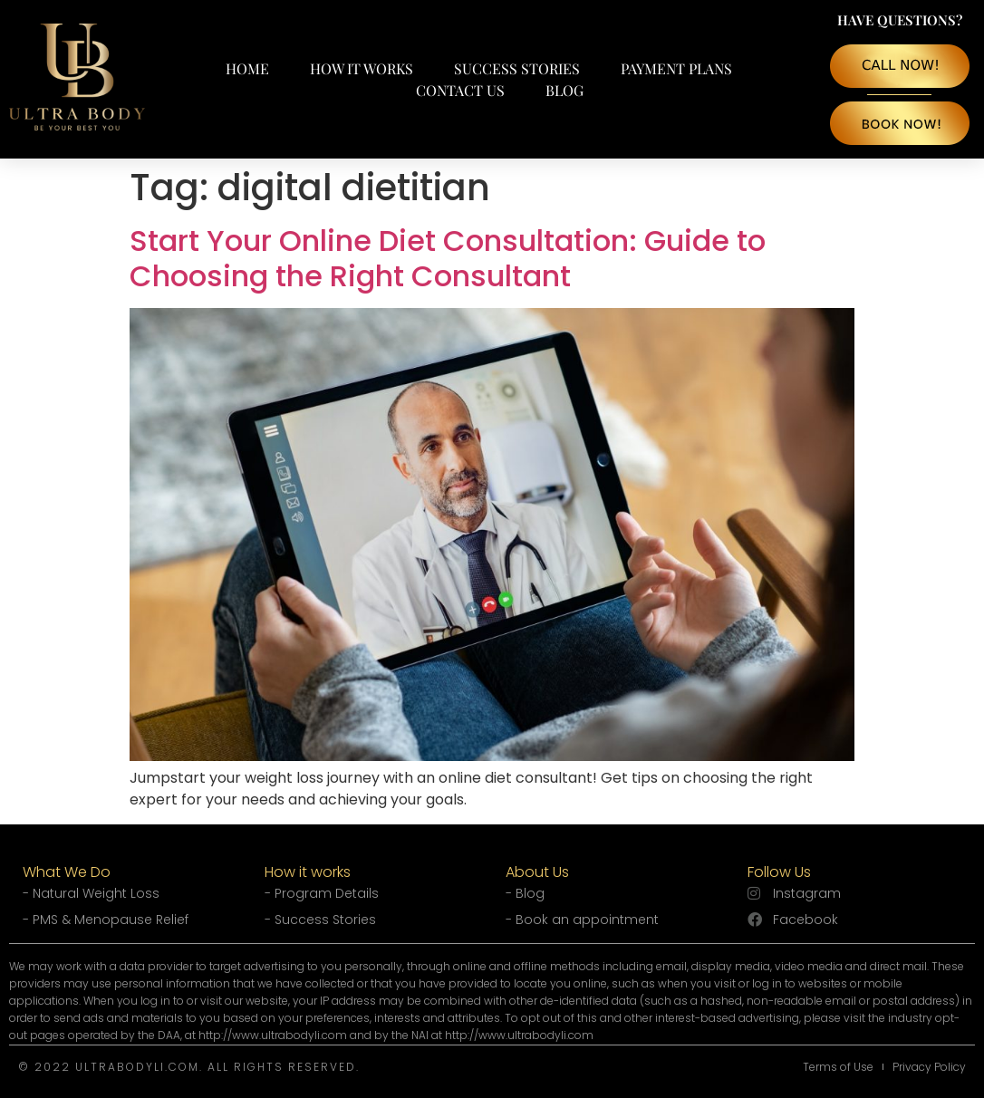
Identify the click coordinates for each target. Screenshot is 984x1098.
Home (247, 68)
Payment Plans (676, 68)
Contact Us (460, 90)
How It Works (361, 68)
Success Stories (517, 68)
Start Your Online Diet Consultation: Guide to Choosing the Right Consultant (448, 257)
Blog (564, 90)
